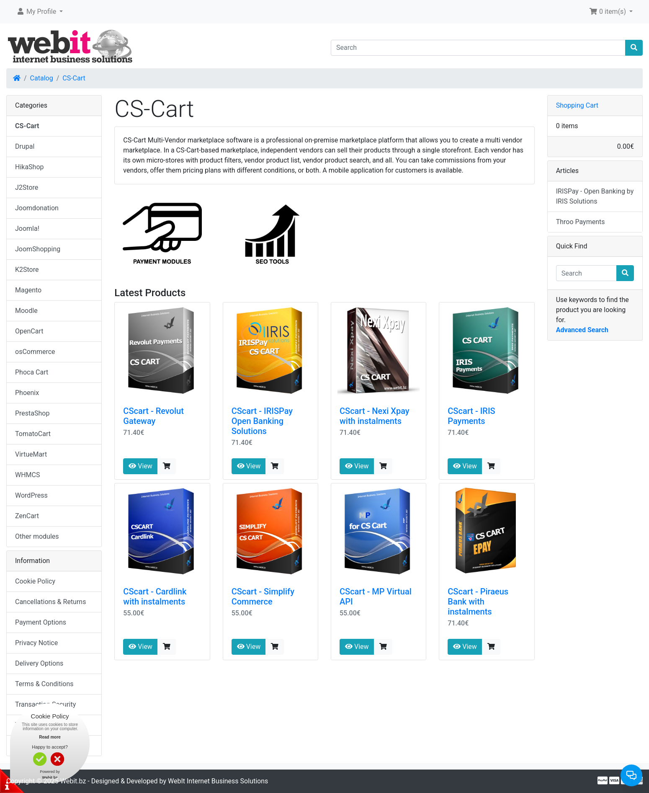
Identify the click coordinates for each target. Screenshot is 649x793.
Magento (28, 290)
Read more (50, 737)
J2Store (26, 187)
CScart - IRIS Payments (471, 416)
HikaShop (29, 167)
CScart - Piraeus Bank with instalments (478, 601)
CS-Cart (73, 78)
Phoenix (27, 393)
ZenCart (27, 516)
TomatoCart (33, 434)
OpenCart (29, 331)
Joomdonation (37, 208)
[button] (39, 11)
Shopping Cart (577, 105)
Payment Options (40, 622)
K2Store (27, 270)
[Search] (478, 48)
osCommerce (35, 352)
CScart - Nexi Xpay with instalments (374, 416)
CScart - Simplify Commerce (263, 596)
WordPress (31, 495)
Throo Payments (580, 222)
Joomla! (27, 228)
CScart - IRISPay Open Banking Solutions (262, 421)
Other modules (37, 536)
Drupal (24, 146)
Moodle (26, 311)
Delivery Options (39, 663)
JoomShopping (37, 249)
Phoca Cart (31, 372)
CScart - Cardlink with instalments (154, 596)
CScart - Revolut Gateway (153, 416)
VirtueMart (31, 454)
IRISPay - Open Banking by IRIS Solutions (595, 196)
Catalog (41, 78)
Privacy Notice (36, 643)
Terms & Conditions (44, 684)
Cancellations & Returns (50, 602)
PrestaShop (32, 413)
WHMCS (27, 475)
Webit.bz (73, 781)
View (140, 466)
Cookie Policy (35, 581)
